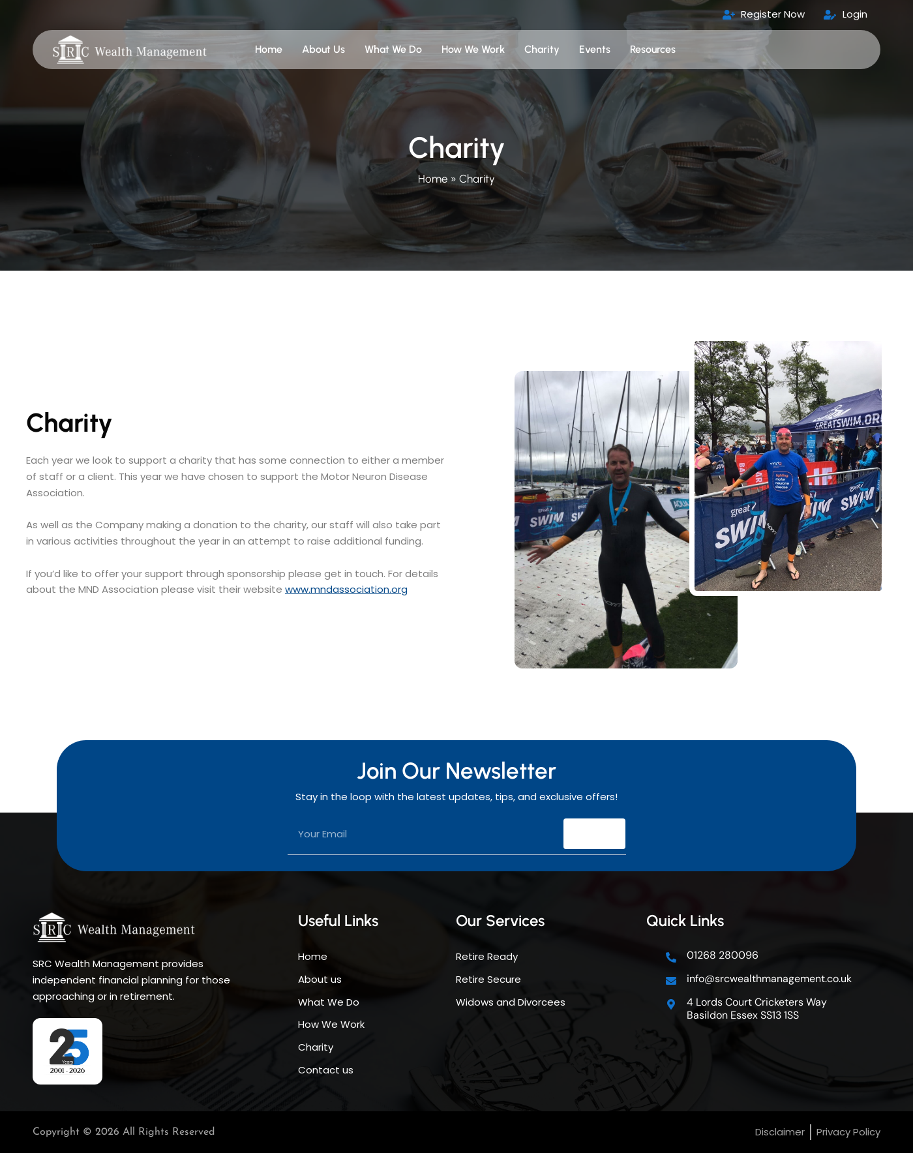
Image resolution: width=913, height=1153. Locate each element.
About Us (323, 49)
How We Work (473, 49)
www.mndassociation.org (346, 589)
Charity (542, 49)
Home (268, 49)
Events (594, 49)
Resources (653, 49)
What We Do (393, 49)
